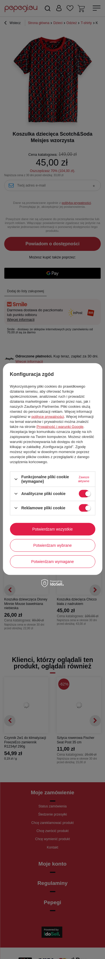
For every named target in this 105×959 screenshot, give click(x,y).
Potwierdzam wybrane (52, 545)
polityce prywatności (47, 416)
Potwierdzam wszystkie (52, 529)
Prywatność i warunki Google (59, 427)
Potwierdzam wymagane (52, 561)
